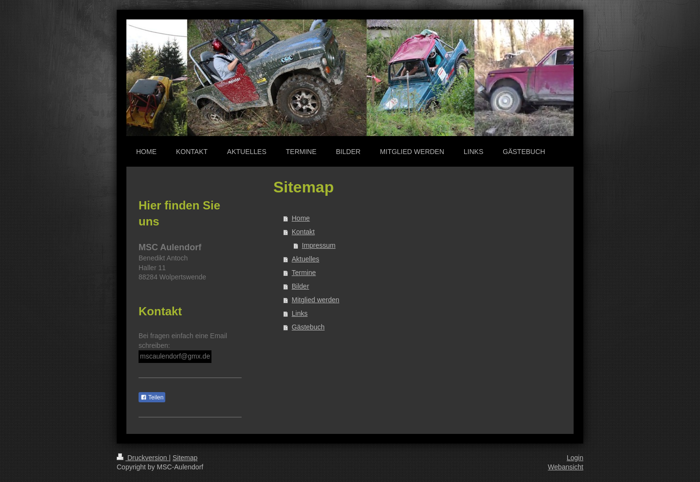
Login (575, 458)
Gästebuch (308, 327)
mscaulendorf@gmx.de (175, 356)
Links (300, 313)
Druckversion (143, 458)
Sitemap (185, 458)
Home (301, 218)
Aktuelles (305, 259)
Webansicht (565, 467)
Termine (304, 272)
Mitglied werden (315, 300)
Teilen (151, 397)
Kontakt (303, 232)
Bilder (300, 286)
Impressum (318, 245)
